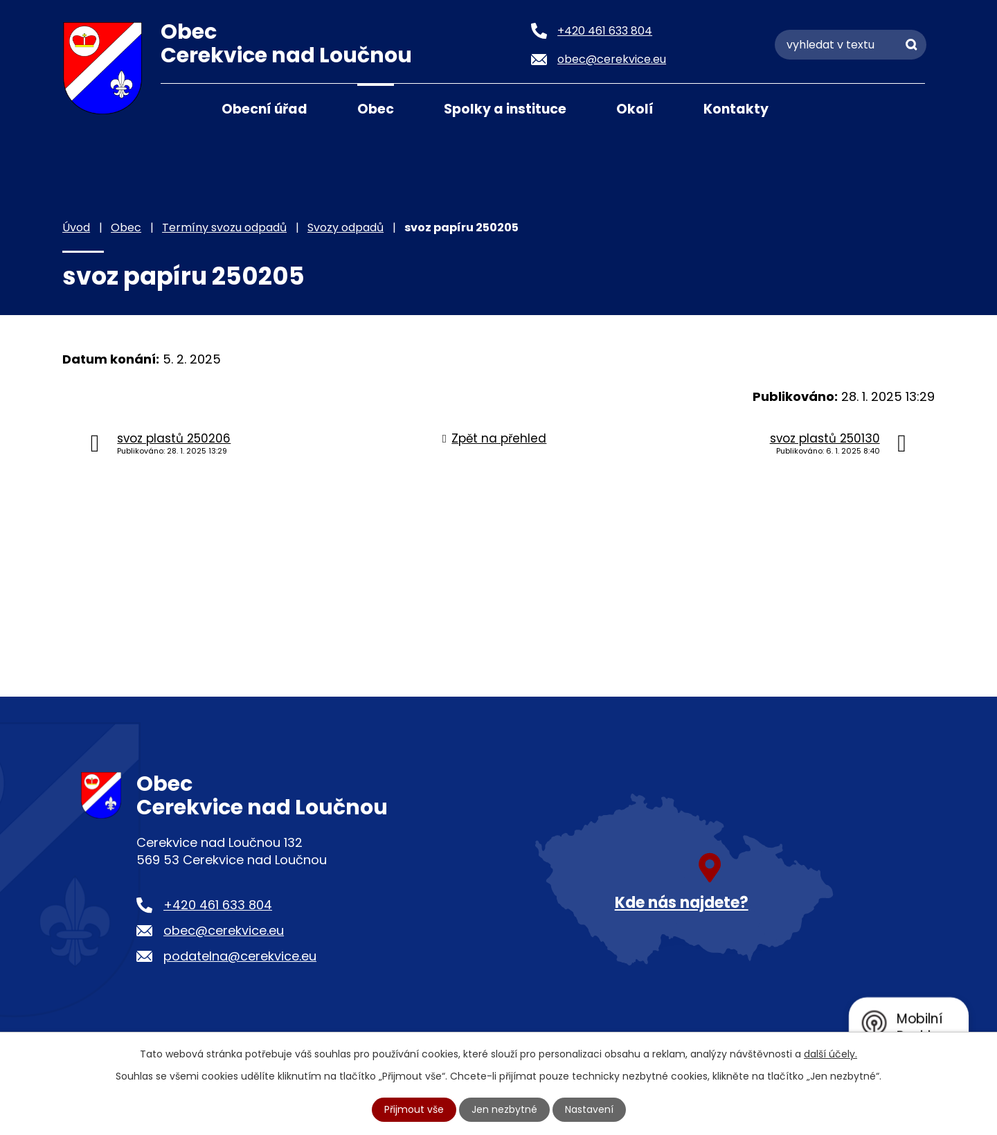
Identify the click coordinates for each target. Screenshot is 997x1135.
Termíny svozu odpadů (224, 227)
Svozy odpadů (345, 227)
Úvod (178, 108)
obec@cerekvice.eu (223, 930)
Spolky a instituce (505, 109)
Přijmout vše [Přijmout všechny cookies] (414, 1109)
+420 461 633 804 (217, 904)
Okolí (635, 109)
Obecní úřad (264, 109)
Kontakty (736, 109)
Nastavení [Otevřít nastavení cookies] (589, 1109)
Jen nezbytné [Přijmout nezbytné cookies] (504, 1109)
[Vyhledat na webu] (850, 45)
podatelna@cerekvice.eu (239, 956)
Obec (375, 109)
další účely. (830, 1054)
